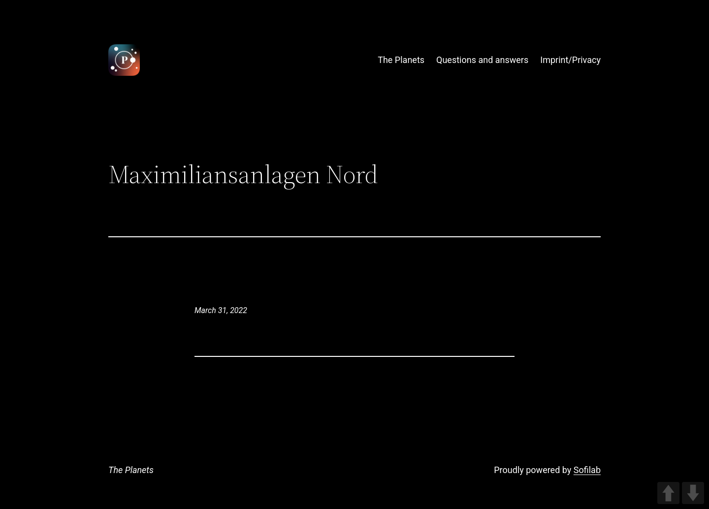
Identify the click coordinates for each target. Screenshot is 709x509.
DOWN (693, 493)
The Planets (131, 470)
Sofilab (587, 470)
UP (668, 493)
